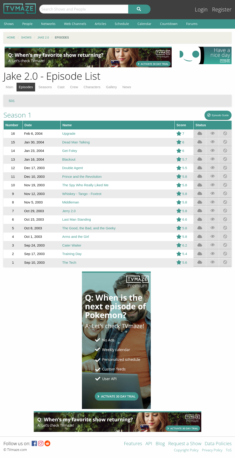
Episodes (26, 87)
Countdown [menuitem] (169, 24)
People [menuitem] (27, 24)
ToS (229, 450)
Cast (60, 87)
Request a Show (184, 444)
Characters (92, 87)
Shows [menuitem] (9, 24)
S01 (12, 101)
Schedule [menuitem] (122, 24)
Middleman (70, 202)
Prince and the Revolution (82, 176)
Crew (74, 87)
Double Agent (72, 168)
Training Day (71, 254)
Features (133, 444)
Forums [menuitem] (192, 24)
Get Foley (69, 151)
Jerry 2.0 (69, 211)
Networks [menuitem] (48, 24)
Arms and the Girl (75, 237)
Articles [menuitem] (100, 24)
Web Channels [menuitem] (75, 24)
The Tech (69, 262)
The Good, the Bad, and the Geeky (89, 228)
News (127, 87)
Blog (160, 444)
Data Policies (218, 444)
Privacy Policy (212, 450)
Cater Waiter (71, 245)
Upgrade (69, 133)
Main (9, 87)
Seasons (45, 87)
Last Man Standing (76, 219)
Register (222, 9)
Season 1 (17, 115)
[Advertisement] (88, 57)
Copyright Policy (186, 450)
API (148, 444)
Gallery (111, 87)
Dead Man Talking (76, 142)
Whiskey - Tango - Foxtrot (81, 194)
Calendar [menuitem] (144, 24)
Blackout (69, 159)
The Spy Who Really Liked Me (85, 185)
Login (201, 9)
